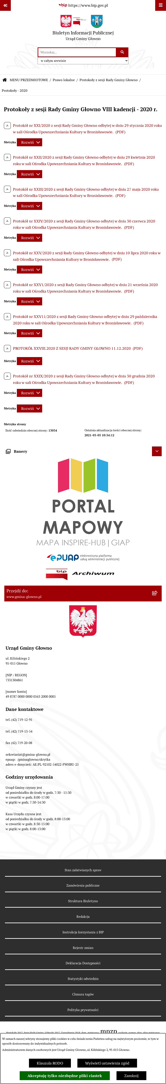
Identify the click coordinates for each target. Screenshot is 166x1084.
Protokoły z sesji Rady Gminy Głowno (109, 80)
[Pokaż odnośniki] (5, 5)
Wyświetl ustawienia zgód (107, 1063)
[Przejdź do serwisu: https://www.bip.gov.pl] (83, 5)
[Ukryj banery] (157, 451)
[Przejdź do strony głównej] (83, 29)
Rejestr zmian (83, 948)
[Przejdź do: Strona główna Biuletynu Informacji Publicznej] (4, 80)
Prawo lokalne (64, 80)
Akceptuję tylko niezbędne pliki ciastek (64, 1075)
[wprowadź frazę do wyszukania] (77, 52)
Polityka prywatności (83, 1010)
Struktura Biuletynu (83, 901)
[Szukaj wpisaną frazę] (122, 52)
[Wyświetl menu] (160, 5)
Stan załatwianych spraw (83, 870)
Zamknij (131, 1075)
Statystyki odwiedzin (83, 979)
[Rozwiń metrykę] (29, 142)
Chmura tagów (83, 994)
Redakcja (83, 917)
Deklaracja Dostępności (83, 963)
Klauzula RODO (50, 1063)
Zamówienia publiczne (83, 885)
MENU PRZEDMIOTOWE (29, 80)
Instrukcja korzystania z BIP (83, 932)
